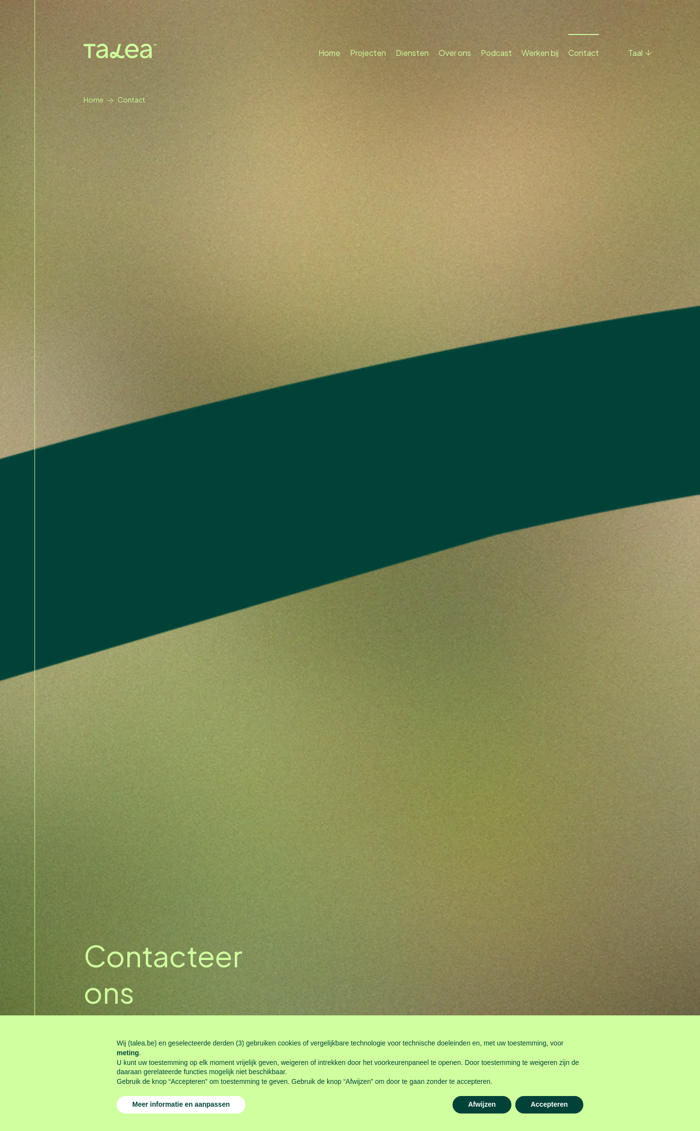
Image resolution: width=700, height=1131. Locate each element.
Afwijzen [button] (482, 1104)
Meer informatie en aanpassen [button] (181, 1104)
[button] (630, 53)
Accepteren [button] (549, 1104)
